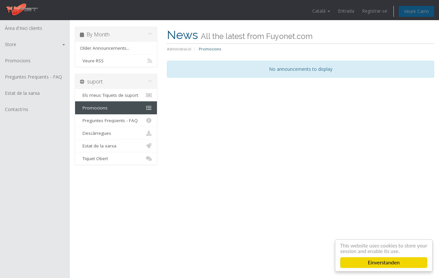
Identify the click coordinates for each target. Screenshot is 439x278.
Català (321, 11)
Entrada (346, 11)
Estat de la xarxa (22, 93)
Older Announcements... (104, 48)
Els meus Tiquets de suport (116, 95)
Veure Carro (416, 11)
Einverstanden (384, 262)
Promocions (18, 60)
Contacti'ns (16, 109)
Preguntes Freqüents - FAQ (33, 77)
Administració (179, 48)
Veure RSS (116, 61)
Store (35, 44)
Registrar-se (374, 11)
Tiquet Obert (116, 158)
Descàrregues (116, 133)
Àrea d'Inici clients (23, 28)
